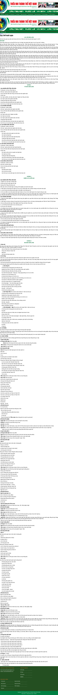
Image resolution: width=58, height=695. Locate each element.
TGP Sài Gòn (22, 674)
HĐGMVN (21, 676)
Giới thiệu (7, 14)
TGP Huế (21, 672)
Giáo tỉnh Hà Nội (24, 14)
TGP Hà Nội (22, 669)
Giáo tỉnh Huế (30, 14)
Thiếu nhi (2, 688)
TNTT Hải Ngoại (45, 14)
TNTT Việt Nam (52, 14)
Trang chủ (2, 14)
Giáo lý (2, 16)
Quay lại (1, 33)
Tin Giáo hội (12, 14)
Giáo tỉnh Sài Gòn (38, 14)
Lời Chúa (18, 14)
